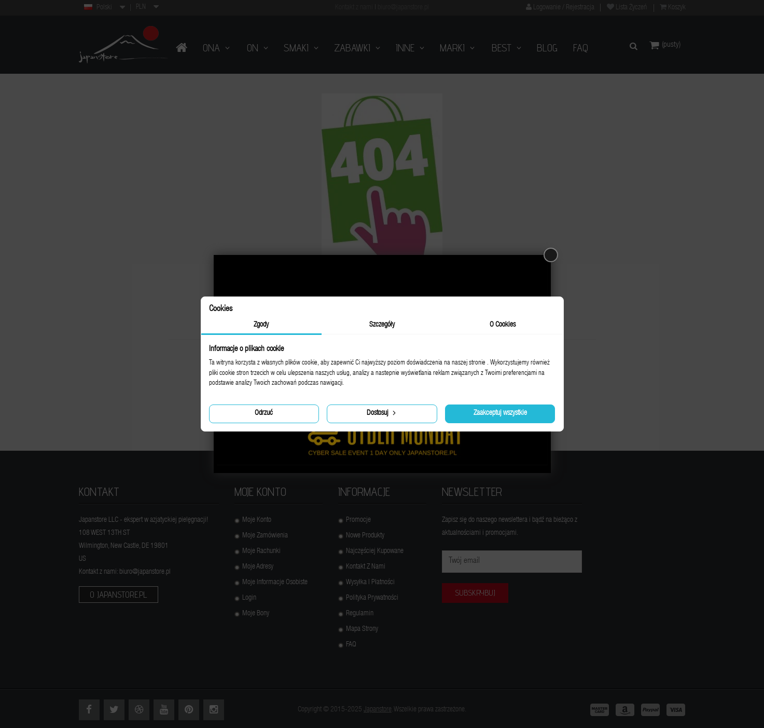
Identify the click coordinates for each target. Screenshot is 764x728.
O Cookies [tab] (503, 325)
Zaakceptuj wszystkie (500, 413)
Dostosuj (382, 413)
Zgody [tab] (261, 325)
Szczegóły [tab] (382, 325)
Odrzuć (264, 413)
